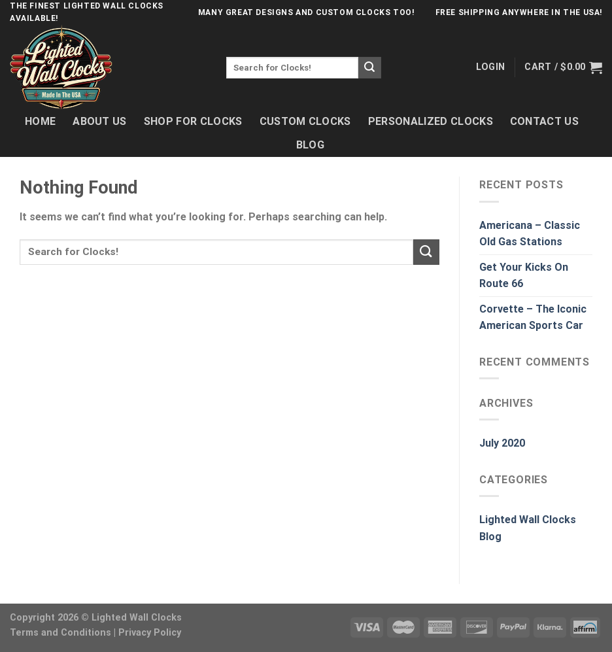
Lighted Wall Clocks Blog (527, 528)
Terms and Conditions (60, 632)
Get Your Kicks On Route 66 (523, 275)
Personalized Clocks (430, 121)
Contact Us (544, 121)
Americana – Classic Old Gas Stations (529, 234)
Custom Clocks (305, 121)
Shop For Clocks (193, 121)
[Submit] (369, 68)
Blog (310, 145)
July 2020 (502, 443)
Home (40, 121)
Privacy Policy (149, 632)
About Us (100, 121)
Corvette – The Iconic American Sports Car (532, 317)
